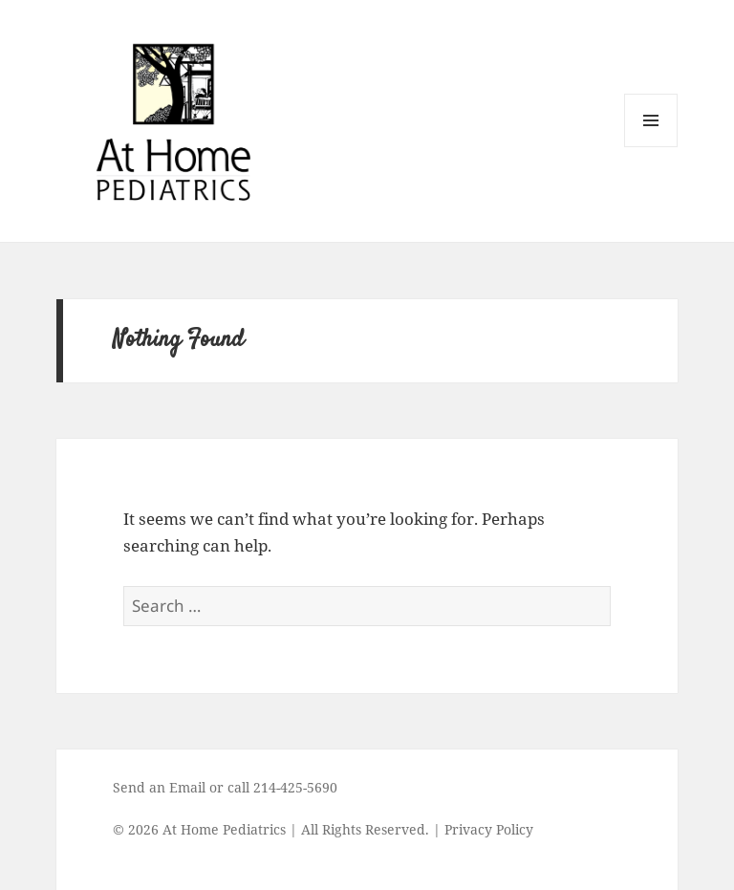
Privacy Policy (488, 829)
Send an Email (159, 787)
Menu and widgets (651, 146)
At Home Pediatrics (224, 829)
